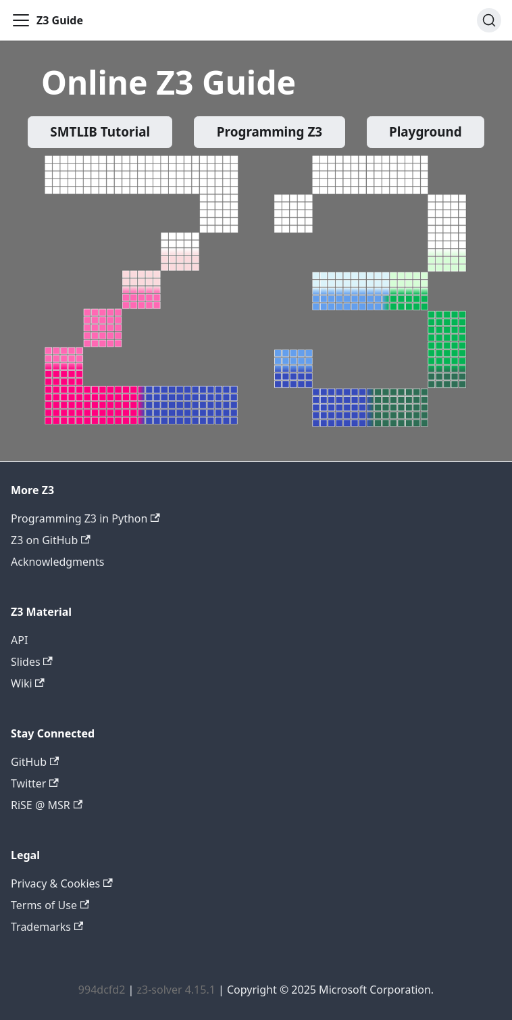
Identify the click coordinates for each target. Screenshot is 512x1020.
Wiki (28, 683)
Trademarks (47, 926)
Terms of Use (50, 905)
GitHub (35, 761)
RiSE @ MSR (46, 805)
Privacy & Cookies (62, 883)
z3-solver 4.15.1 (175, 989)
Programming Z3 (269, 132)
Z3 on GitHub (51, 540)
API (19, 640)
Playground (425, 132)
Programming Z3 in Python (85, 518)
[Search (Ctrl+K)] (489, 20)
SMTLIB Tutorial (100, 132)
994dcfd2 (101, 989)
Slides (32, 661)
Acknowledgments (57, 561)
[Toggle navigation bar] (21, 20)
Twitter (35, 783)
